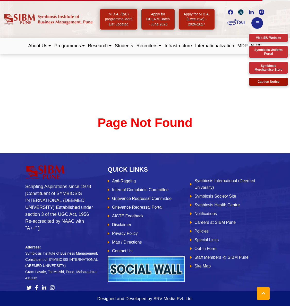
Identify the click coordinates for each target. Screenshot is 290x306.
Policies (201, 231)
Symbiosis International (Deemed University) (224, 184)
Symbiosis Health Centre (217, 205)
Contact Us (122, 251)
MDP (242, 45)
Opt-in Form (205, 248)
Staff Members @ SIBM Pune (221, 257)
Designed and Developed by (145, 298)
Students (124, 45)
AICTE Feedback (127, 216)
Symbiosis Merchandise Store (268, 67)
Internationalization (214, 45)
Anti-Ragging (124, 181)
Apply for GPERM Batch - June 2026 (158, 19)
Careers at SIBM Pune (215, 222)
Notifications (205, 213)
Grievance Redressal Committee (142, 198)
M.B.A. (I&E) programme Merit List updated (118, 19)
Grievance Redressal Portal (137, 207)
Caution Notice (268, 82)
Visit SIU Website (268, 38)
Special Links (206, 240)
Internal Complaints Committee (140, 190)
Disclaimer (121, 224)
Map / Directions (127, 242)
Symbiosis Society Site (215, 196)
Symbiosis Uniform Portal (268, 51)
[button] (39, 45)
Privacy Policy (125, 233)
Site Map (202, 266)
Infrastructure (178, 45)
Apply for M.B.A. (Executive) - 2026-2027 (197, 19)
